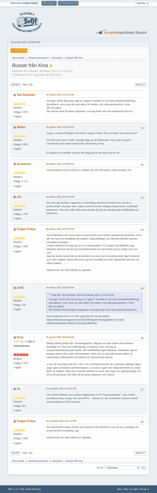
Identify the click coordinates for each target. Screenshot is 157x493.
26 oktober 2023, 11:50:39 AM (60, 127)
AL (19, 388)
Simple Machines (33, 489)
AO (19, 197)
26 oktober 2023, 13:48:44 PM (60, 197)
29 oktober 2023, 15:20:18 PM (60, 287)
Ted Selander (26, 94)
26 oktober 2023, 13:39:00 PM (60, 164)
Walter (21, 127)
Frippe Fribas (26, 229)
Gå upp (15, 453)
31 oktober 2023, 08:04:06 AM (60, 337)
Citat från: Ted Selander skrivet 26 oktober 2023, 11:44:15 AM (82, 295)
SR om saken (53, 107)
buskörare (24, 164)
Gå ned (15, 85)
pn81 (20, 287)
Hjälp (119, 489)
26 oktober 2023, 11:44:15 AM (60, 95)
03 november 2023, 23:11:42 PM (61, 421)
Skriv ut (140, 85)
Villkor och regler (130, 489)
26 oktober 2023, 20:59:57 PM (60, 229)
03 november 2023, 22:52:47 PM (61, 388)
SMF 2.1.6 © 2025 (16, 489)
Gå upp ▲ (144, 489)
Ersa (20, 337)
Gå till (99, 467)
